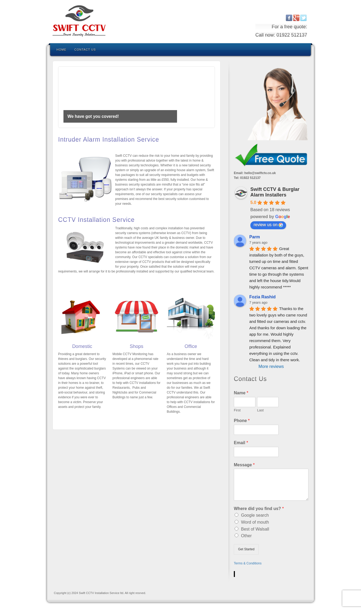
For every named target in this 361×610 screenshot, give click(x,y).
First (237, 410)
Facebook (289, 18)
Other (246, 535)
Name (241, 393)
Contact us (85, 49)
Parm (254, 237)
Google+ (296, 18)
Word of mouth (255, 522)
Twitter (303, 18)
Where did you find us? (259, 508)
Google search (255, 515)
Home (61, 49)
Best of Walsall (255, 529)
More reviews (271, 366)
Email (241, 442)
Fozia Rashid (262, 297)
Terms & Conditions (248, 563)
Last (260, 410)
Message (244, 465)
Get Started (246, 549)
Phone (242, 420)
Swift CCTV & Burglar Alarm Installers (274, 192)
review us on (268, 224)
